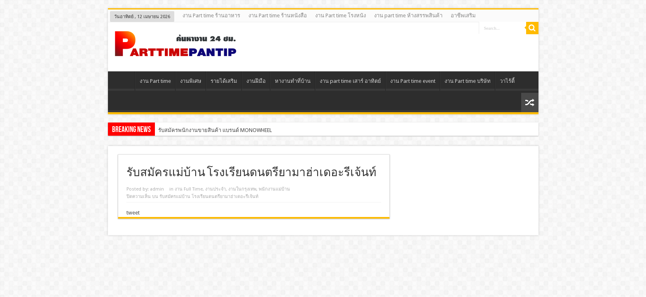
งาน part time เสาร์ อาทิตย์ (350, 81)
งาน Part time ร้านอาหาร (211, 15)
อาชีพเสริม (463, 15)
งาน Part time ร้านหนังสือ (277, 15)
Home (123, 82)
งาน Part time (155, 81)
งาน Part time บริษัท (468, 81)
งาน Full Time (189, 189)
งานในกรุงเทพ (242, 189)
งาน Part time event (412, 81)
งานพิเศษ (190, 81)
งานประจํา (215, 189)
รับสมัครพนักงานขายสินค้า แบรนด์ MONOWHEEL (215, 130)
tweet (133, 213)
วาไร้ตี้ (507, 81)
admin (157, 189)
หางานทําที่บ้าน (293, 81)
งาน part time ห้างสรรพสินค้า (408, 15)
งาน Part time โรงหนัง (340, 15)
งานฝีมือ (256, 81)
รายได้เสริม (224, 81)
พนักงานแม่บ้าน (274, 189)
